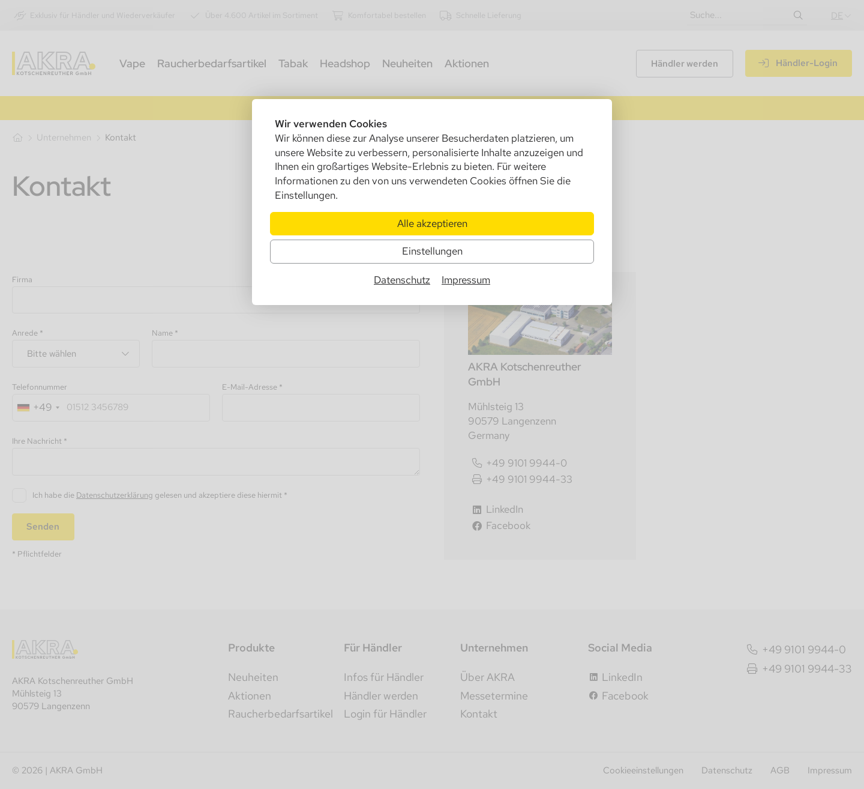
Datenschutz (402, 279)
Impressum (466, 279)
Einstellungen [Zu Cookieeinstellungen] (432, 251)
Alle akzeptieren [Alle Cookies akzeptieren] (432, 223)
